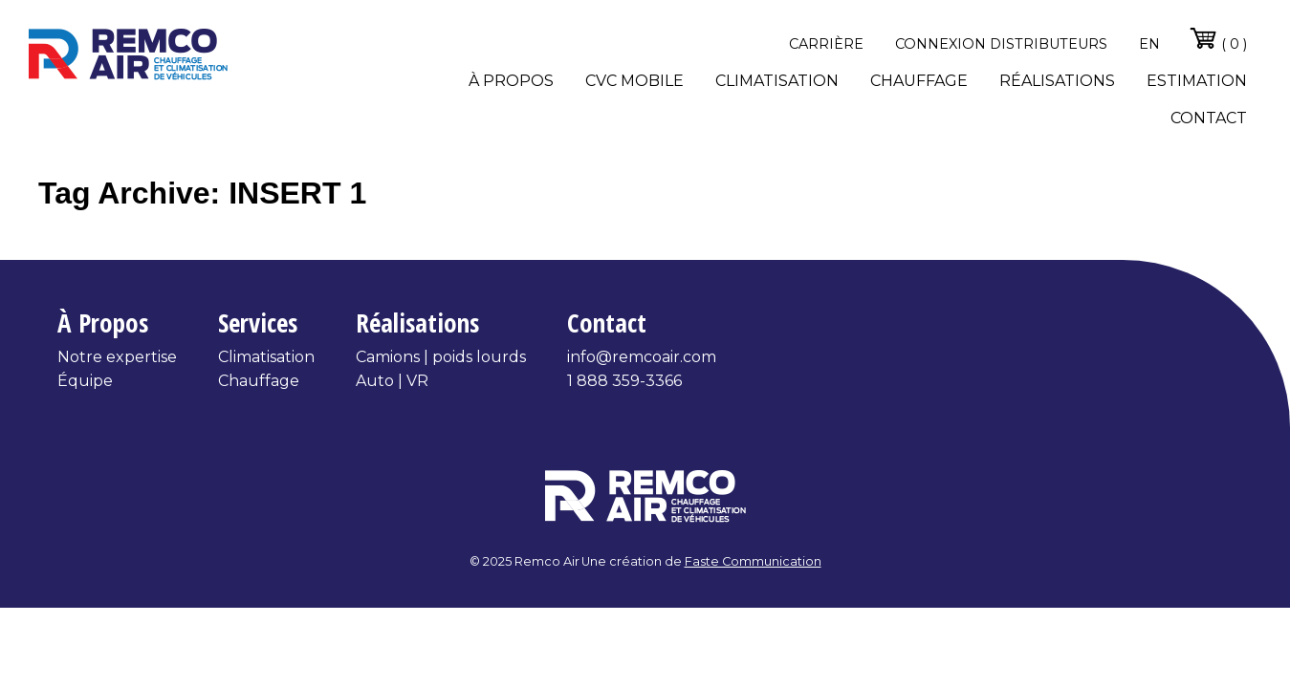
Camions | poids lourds (441, 357)
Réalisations (1057, 81)
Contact (1208, 118)
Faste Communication (753, 561)
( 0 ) (1218, 38)
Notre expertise (117, 357)
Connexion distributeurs (1001, 44)
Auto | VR (392, 381)
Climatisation (777, 81)
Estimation (1197, 81)
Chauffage (919, 81)
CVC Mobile (634, 81)
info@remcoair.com (641, 357)
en (1149, 44)
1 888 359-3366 (624, 381)
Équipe (85, 381)
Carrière (826, 44)
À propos (511, 81)
